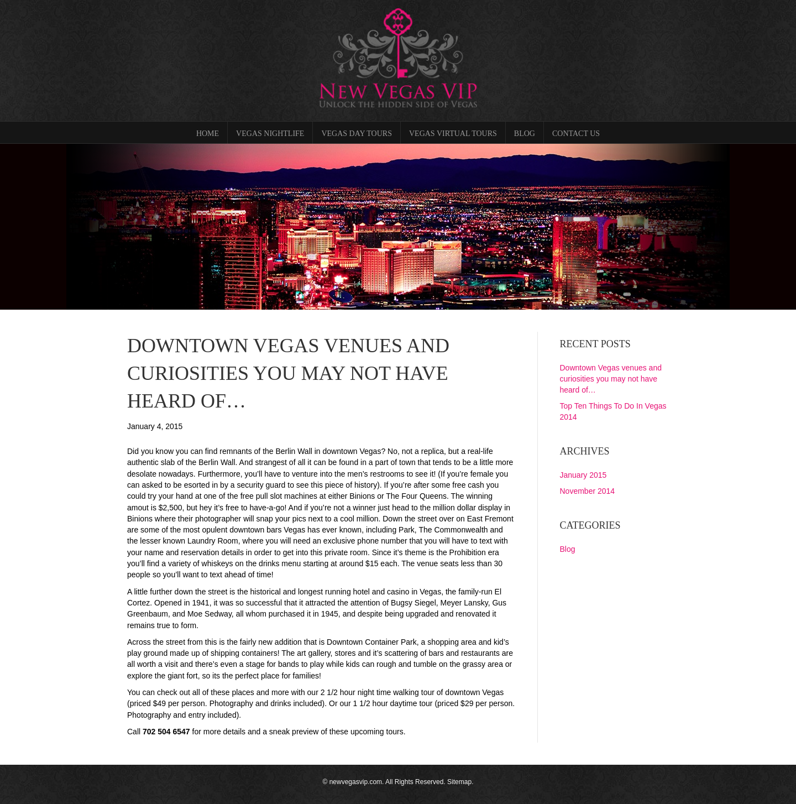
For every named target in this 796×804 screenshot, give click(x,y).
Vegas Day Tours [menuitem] (356, 133)
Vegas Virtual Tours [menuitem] (453, 133)
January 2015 (583, 475)
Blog (567, 549)
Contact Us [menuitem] (576, 133)
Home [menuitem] (207, 133)
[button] (81, 227)
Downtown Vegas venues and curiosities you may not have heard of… (611, 379)
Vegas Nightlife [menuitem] (270, 133)
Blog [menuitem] (524, 133)
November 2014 (587, 491)
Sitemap (459, 782)
